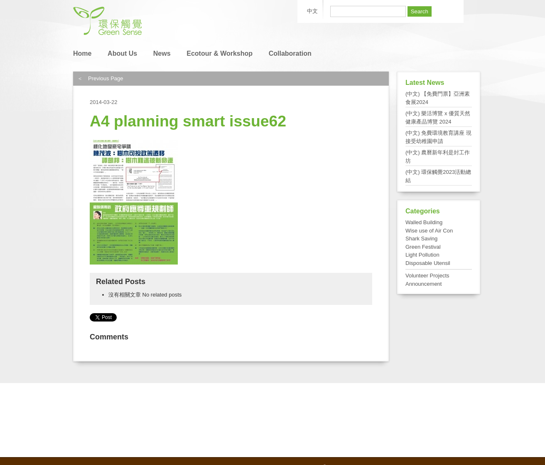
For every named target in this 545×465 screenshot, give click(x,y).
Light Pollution (422, 255)
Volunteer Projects (427, 275)
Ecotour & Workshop (220, 53)
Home (82, 53)
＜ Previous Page (100, 78)
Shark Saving (421, 238)
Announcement (423, 284)
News (162, 53)
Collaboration (290, 53)
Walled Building (423, 222)
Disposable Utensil (427, 263)
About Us (122, 53)
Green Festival (423, 247)
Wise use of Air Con (429, 231)
